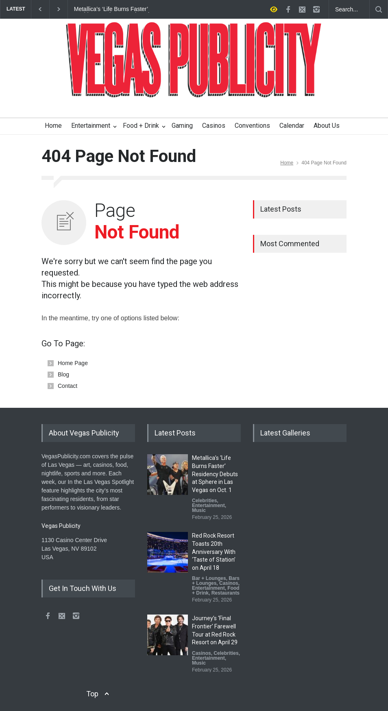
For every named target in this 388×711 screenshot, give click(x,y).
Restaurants (225, 593)
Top (92, 693)
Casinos (213, 125)
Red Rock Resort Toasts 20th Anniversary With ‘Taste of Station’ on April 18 (213, 551)
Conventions (252, 125)
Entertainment (90, 125)
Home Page (73, 363)
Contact (67, 386)
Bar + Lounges (209, 578)
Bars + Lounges (216, 580)
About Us (327, 125)
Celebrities (204, 500)
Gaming (182, 125)
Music (199, 510)
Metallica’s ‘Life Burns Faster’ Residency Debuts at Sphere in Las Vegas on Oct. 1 (118, 9)
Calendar (291, 125)
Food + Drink (141, 125)
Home (53, 125)
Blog (63, 374)
